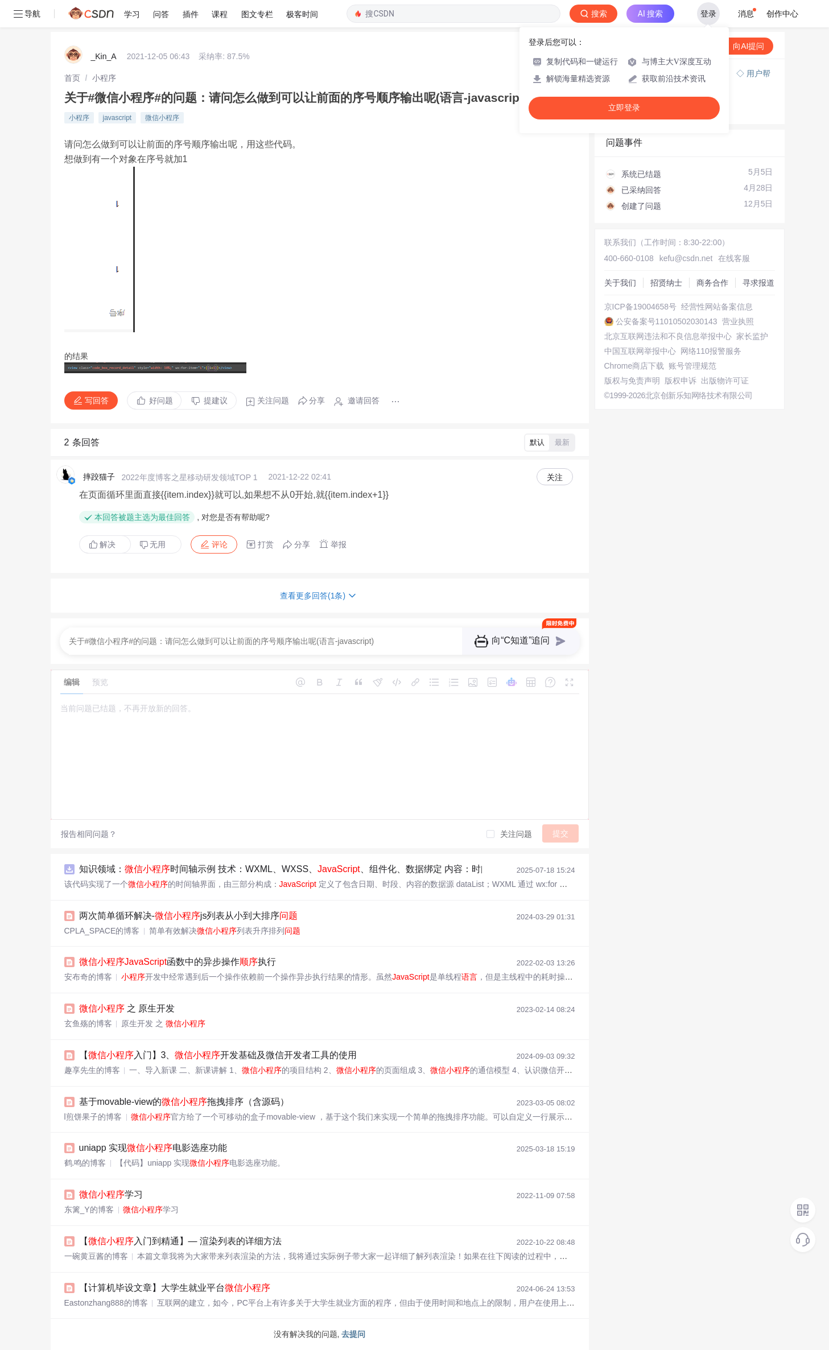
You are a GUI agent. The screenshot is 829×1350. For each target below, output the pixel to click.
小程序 (104, 77)
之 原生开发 (127, 1008)
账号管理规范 (692, 365)
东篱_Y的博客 (89, 1209)
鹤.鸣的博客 (85, 1162)
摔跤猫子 (99, 476)
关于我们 (620, 282)
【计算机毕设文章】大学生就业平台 (174, 1288)
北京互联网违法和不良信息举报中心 (668, 336)
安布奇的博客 (88, 976)
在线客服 (734, 258)
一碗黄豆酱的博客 (96, 1256)
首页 (72, 77)
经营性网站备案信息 (717, 306)
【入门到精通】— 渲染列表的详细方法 (180, 1241)
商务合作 (712, 282)
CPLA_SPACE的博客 (102, 930)
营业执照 (738, 321)
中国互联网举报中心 (640, 351)
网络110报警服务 (710, 351)
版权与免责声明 (632, 380)
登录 (708, 13)
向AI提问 (742, 46)
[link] (72, 77)
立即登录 (624, 108)
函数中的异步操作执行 (178, 962)
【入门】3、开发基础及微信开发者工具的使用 (218, 1055)
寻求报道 (758, 282)
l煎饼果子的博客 (93, 1116)
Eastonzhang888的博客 (106, 1302)
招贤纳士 (666, 282)
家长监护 (752, 336)
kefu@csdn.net (686, 258)
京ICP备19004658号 (640, 306)
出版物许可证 (725, 380)
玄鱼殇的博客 (88, 1023)
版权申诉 (680, 380)
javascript (117, 118)
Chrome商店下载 (634, 365)
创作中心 (782, 13)
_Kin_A (103, 56)
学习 (111, 1194)
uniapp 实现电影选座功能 (153, 1148)
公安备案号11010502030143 (666, 321)
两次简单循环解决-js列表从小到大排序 (188, 915)
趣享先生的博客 (92, 1070)
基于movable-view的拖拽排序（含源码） (184, 1102)
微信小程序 (162, 118)
